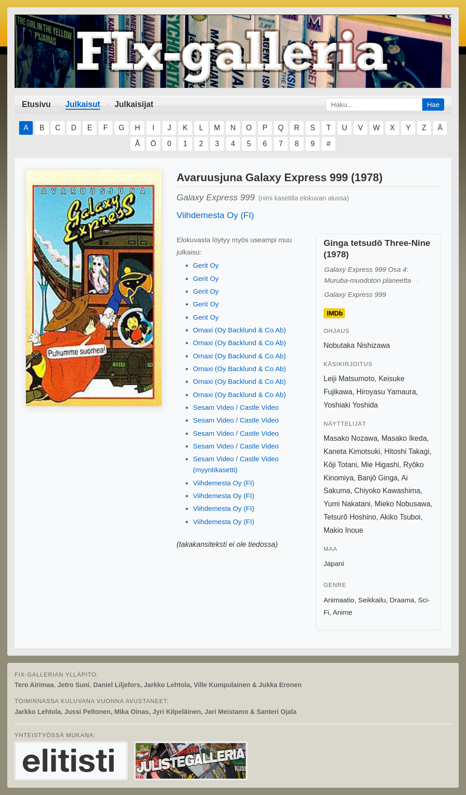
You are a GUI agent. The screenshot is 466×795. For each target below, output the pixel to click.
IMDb (335, 313)
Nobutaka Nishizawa (357, 345)
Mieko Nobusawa (403, 504)
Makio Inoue (343, 530)
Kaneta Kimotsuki (352, 451)
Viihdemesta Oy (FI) (215, 215)
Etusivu (36, 104)
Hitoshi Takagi (406, 451)
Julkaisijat (134, 104)
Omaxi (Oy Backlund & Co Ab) (239, 330)
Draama (402, 600)
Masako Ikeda (404, 438)
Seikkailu (372, 600)
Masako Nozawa (350, 438)
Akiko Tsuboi (400, 517)
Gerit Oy (206, 265)
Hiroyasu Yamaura (386, 392)
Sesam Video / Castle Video (236, 407)
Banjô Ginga (378, 478)
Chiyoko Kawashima (387, 490)
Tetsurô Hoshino (350, 517)
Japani (334, 563)
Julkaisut (83, 104)
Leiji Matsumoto (349, 378)
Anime (342, 612)
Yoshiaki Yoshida (351, 405)
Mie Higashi (380, 465)
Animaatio (339, 600)
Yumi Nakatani (347, 504)
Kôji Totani (340, 465)
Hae (433, 104)
